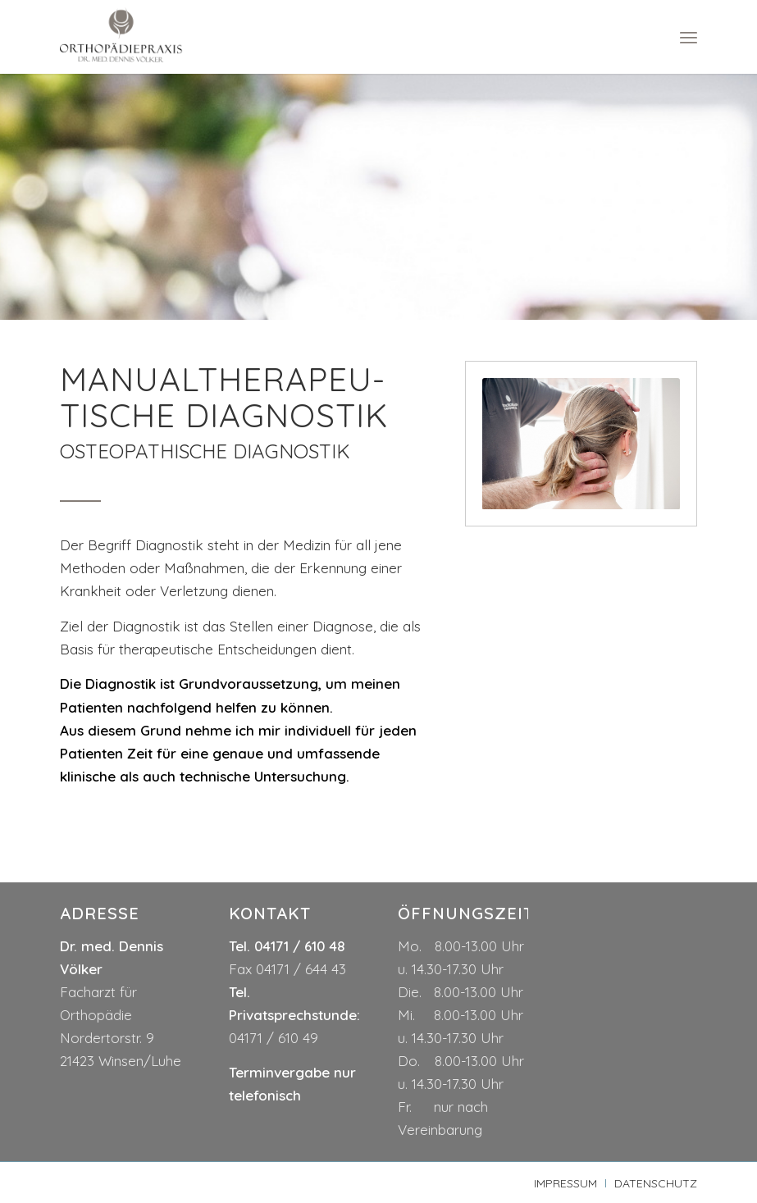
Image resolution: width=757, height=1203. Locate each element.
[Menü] (688, 37)
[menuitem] (688, 37)
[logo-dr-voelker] (121, 37)
